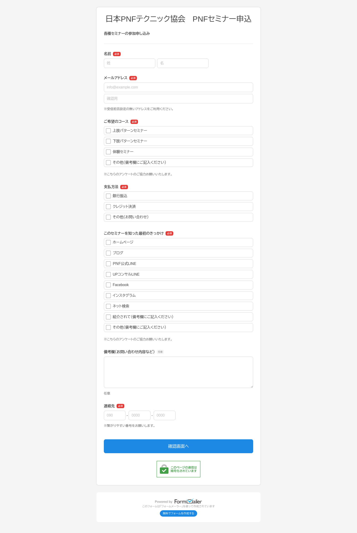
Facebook (117, 284)
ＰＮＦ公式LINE (121, 263)
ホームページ (119, 242)
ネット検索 (117, 306)
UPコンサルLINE (123, 274)
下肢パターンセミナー (126, 141)
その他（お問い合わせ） (127, 217)
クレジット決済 (121, 206)
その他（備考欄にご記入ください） (136, 162)
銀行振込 (116, 196)
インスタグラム (121, 295)
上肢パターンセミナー (126, 130)
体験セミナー (119, 151)
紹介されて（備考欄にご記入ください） (139, 316)
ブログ (114, 253)
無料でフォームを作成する (178, 513)
